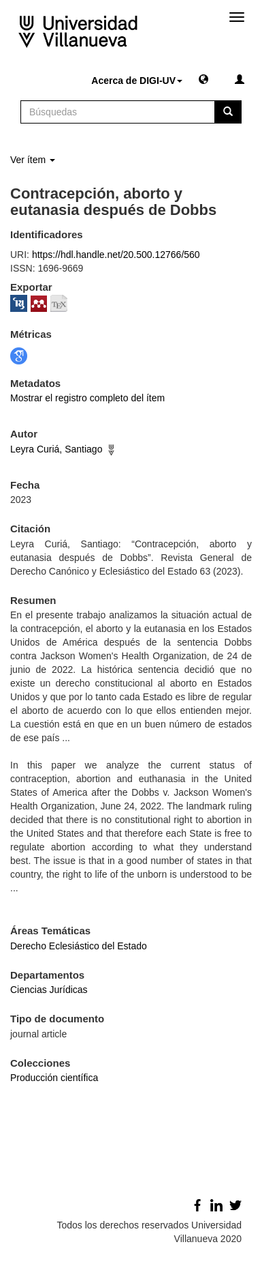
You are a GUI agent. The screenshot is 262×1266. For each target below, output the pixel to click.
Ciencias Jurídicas (49, 989)
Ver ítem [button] (32, 159)
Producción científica (54, 1077)
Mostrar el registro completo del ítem (87, 397)
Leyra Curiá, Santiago (56, 449)
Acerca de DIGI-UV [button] (136, 80)
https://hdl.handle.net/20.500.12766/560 (116, 254)
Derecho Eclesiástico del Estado (78, 945)
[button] (203, 78)
